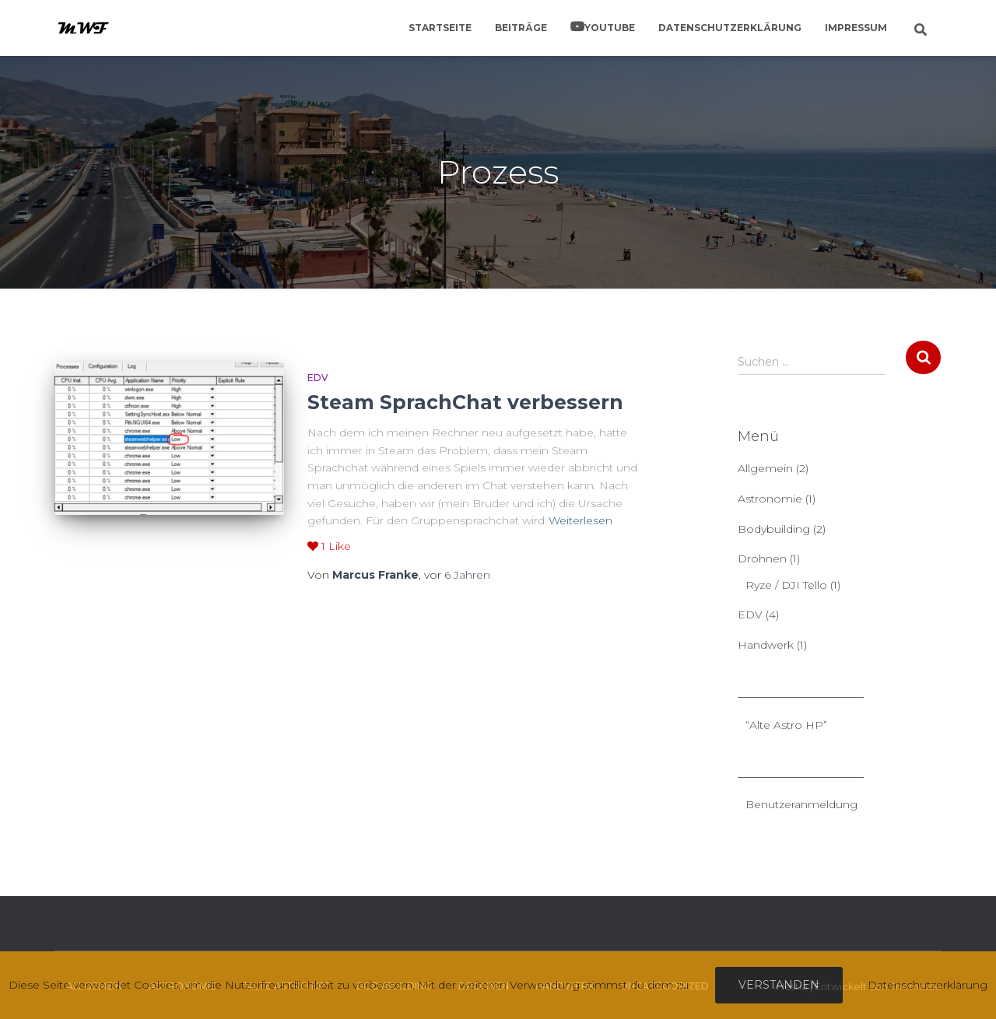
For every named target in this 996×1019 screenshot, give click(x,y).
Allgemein (765, 468)
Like (329, 546)
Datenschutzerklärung (729, 27)
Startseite (440, 27)
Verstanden (778, 985)
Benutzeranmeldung (801, 804)
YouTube (609, 27)
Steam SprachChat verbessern (465, 402)
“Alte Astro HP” (786, 725)
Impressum (856, 27)
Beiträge (521, 27)
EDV (317, 377)
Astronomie (770, 499)
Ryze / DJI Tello (786, 585)
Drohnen (762, 559)
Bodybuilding (774, 529)
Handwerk (766, 645)
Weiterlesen (580, 520)
